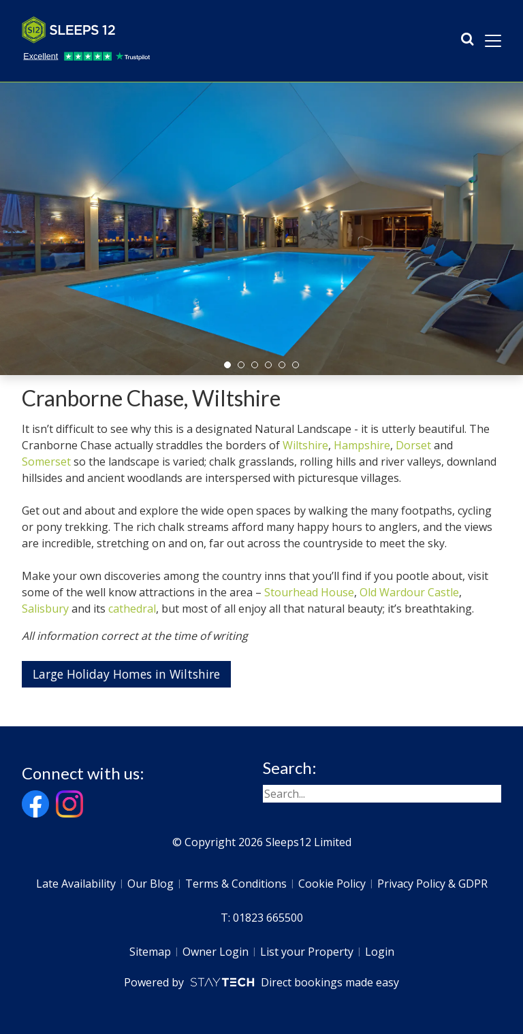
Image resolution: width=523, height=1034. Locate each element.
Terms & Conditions (236, 883)
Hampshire (362, 445)
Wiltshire (305, 445)
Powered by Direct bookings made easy (261, 982)
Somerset (46, 461)
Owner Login (216, 951)
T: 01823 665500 (262, 917)
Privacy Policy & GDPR (432, 883)
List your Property (306, 951)
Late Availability (76, 883)
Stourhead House (309, 592)
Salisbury (45, 608)
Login (379, 951)
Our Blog (150, 883)
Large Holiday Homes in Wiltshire (126, 674)
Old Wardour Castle (409, 592)
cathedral (132, 608)
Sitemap (150, 951)
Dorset (413, 445)
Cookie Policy (332, 883)
